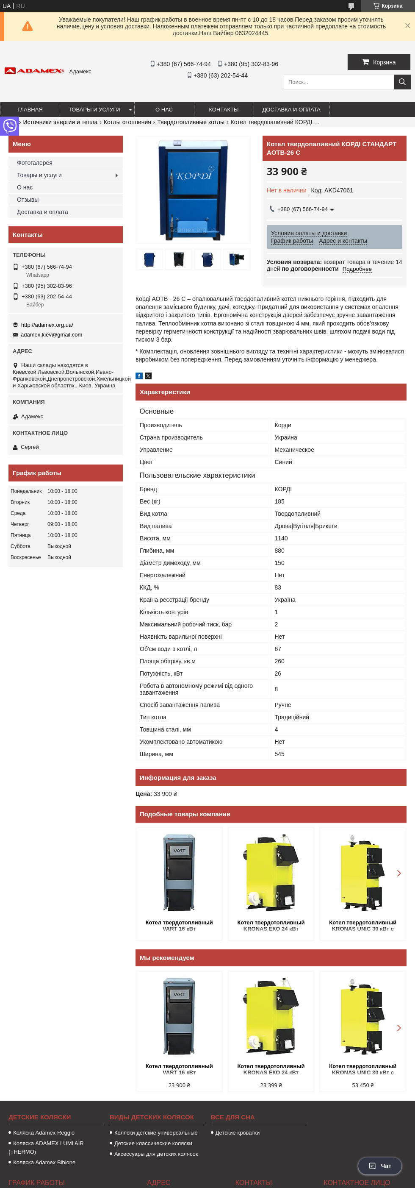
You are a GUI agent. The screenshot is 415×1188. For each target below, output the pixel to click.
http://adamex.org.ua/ (47, 325)
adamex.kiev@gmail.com (51, 334)
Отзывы (28, 199)
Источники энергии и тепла (60, 122)
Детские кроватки (238, 1133)
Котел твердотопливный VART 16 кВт (179, 925)
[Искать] (402, 82)
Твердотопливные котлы (190, 122)
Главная (30, 109)
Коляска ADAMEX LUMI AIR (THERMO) (46, 1147)
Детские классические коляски (153, 1143)
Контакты (223, 109)
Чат (379, 1166)
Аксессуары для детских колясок (156, 1154)
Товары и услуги (94, 109)
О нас (164, 109)
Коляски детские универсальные (156, 1133)
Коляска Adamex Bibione (44, 1162)
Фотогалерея (35, 162)
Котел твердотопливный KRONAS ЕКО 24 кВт (270, 925)
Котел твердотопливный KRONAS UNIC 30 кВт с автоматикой (362, 926)
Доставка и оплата (292, 109)
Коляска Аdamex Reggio (44, 1133)
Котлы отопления (127, 122)
